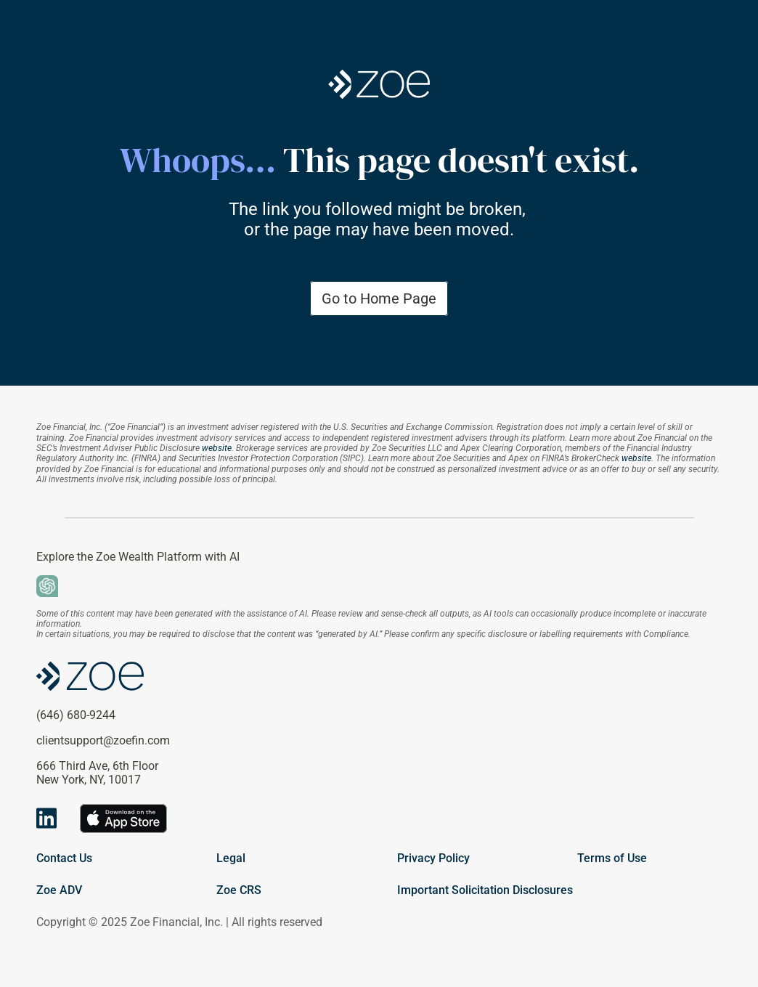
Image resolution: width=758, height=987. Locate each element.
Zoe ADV (59, 890)
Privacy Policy (433, 858)
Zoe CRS (238, 890)
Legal (230, 858)
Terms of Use (612, 858)
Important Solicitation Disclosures (485, 890)
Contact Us (64, 858)
